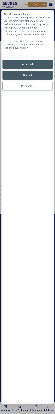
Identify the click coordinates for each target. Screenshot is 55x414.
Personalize (27, 86)
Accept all (27, 64)
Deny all (27, 75)
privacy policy (20, 47)
